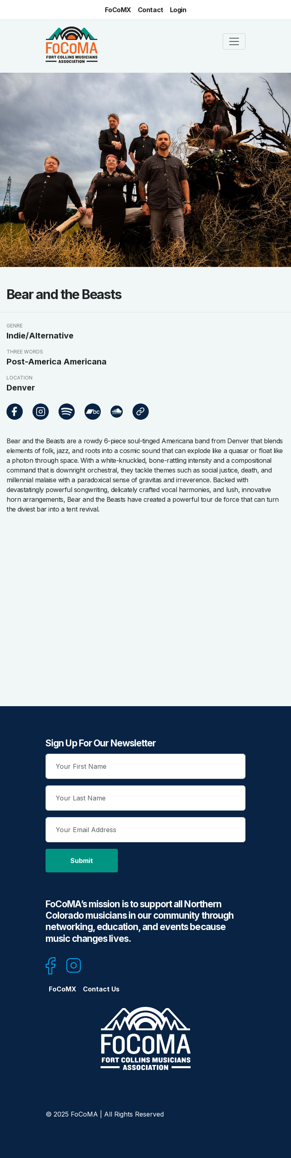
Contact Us (101, 989)
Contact (150, 10)
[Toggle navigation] (234, 41)
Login (178, 10)
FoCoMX (118, 10)
